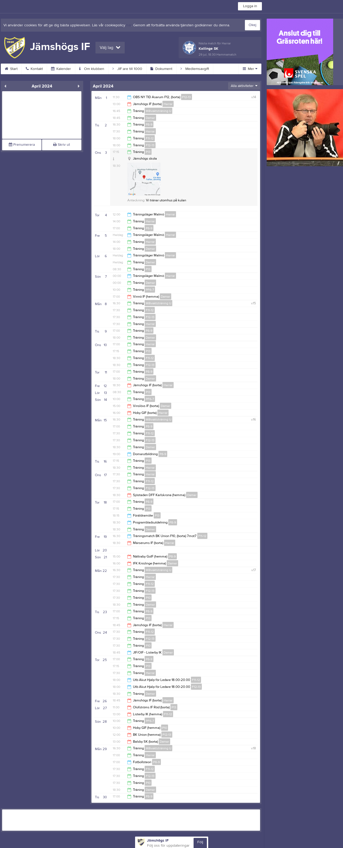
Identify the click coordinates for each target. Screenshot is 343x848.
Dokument (161, 68)
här (128, 25)
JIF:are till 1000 (127, 68)
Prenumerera (22, 144)
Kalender (61, 68)
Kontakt (34, 68)
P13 (148, 152)
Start (11, 68)
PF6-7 (150, 290)
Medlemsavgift (195, 68)
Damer (150, 118)
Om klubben (91, 68)
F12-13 (186, 97)
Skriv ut (61, 144)
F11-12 (150, 138)
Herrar (168, 104)
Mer (250, 68)
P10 (148, 598)
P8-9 (149, 124)
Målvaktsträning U (158, 111)
